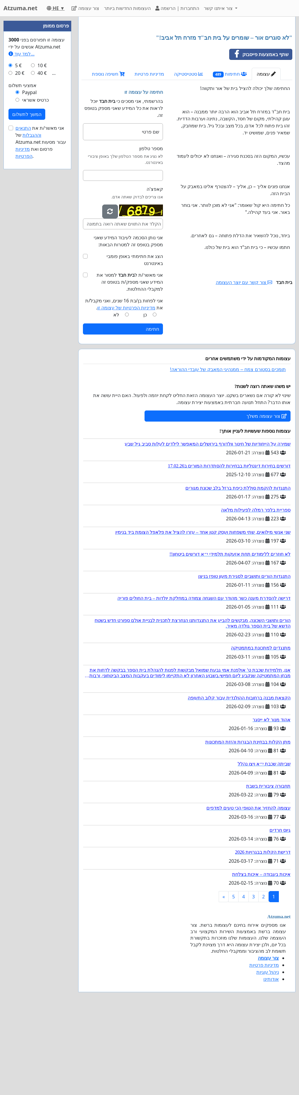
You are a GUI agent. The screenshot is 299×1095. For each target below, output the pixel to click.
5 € (18, 241)
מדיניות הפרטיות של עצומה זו (126, 389)
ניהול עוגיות (267, 1054)
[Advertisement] (186, 67)
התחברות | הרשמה (177, 8)
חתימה (152, 411)
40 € (42, 248)
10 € (42, 241)
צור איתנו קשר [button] (219, 8)
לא (116, 396)
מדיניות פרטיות (149, 156)
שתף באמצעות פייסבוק (259, 136)
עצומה (266, 156)
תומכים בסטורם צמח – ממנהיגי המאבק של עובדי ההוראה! (228, 451)
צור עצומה (85, 8)
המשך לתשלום (26, 289)
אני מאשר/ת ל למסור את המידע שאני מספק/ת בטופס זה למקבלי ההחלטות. (130, 364)
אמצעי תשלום (22, 260)
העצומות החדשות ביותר (127, 8)
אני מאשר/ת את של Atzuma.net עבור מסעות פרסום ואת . (40, 317)
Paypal (29, 267)
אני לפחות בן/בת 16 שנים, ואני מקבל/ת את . (124, 386)
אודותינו (271, 1061)
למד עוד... (21, 229)
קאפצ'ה (155, 271)
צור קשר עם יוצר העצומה (244, 364)
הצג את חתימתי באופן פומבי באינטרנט (135, 341)
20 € (20, 248)
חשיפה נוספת (108, 156)
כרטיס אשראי (35, 275)
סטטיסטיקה (188, 156)
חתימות (230, 156)
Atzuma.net (20, 8)
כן (145, 396)
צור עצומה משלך (266, 498)
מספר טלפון (151, 230)
